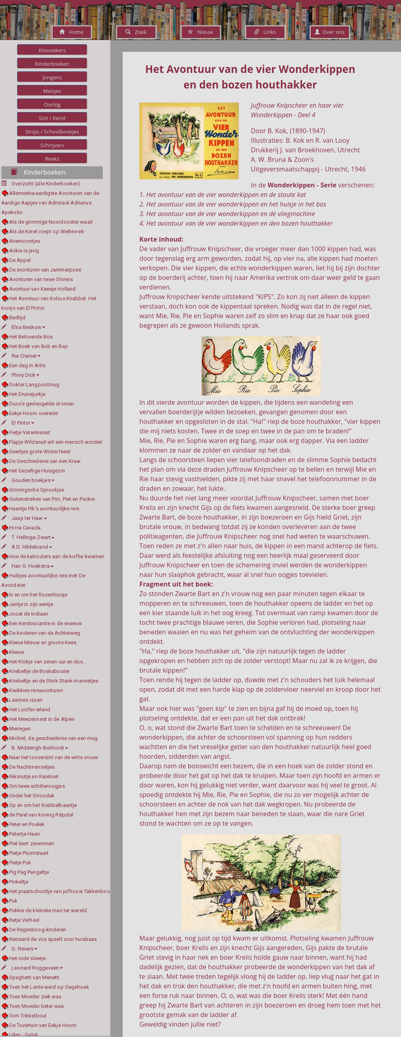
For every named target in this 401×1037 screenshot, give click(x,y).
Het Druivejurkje (27, 394)
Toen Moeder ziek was (35, 997)
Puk (13, 901)
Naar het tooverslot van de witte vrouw (53, 757)
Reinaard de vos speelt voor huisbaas (53, 939)
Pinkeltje (19, 882)
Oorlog (52, 104)
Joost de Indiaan (29, 614)
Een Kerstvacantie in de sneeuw (45, 623)
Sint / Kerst (52, 118)
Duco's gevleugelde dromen (41, 404)
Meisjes (52, 90)
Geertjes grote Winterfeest (40, 452)
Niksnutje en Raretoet (34, 776)
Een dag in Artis (27, 365)
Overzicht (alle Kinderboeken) (46, 184)
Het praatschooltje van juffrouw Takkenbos (59, 891)
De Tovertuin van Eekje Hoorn (43, 1025)
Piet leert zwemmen (32, 843)
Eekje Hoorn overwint (34, 413)
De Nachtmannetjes (32, 767)
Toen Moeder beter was (36, 1006)
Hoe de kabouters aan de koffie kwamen (57, 556)
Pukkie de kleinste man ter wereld (48, 910)
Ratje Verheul (24, 920)
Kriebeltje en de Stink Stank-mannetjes (54, 681)
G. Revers (19, 949)
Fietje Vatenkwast (30, 432)
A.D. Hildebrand (26, 547)
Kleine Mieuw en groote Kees (43, 642)
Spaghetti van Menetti (34, 977)
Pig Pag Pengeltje (29, 872)
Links (265, 31)
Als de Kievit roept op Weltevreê (46, 231)
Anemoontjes (25, 241)
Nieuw (200, 31)
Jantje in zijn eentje (31, 604)
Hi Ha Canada (25, 528)
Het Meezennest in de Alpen (42, 719)
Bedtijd (17, 318)
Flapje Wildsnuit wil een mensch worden (56, 442)
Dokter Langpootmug (34, 385)
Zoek (136, 31)
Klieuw (17, 652)
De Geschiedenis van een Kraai (45, 461)
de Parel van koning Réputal (41, 815)
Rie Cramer (21, 356)
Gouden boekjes (28, 480)
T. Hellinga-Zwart (28, 537)
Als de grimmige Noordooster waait (51, 222)
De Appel (20, 260)
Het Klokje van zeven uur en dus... (47, 662)
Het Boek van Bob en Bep (38, 346)
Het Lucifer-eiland (30, 709)
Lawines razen (26, 700)
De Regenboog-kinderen (38, 930)
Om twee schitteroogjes (37, 786)
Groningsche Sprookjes (37, 490)
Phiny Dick (20, 375)
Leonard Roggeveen (32, 968)
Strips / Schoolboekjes (52, 131)
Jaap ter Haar (24, 518)
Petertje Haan (24, 834)
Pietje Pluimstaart (29, 853)
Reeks (52, 158)
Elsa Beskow (23, 327)
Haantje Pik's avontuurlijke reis (44, 509)
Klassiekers (52, 50)
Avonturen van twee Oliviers (41, 279)
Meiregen (20, 729)
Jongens (52, 77)
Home (71, 31)
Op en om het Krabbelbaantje (43, 805)
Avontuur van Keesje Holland (42, 289)
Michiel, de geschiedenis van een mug (53, 738)
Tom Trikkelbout (28, 1016)
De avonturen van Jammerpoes (45, 270)
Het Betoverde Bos (31, 337)
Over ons (329, 31)
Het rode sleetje (27, 958)
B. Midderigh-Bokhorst (34, 748)
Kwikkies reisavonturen (36, 690)
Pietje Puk (20, 863)
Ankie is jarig (24, 251)
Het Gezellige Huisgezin (37, 471)
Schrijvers (52, 145)
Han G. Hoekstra (27, 566)
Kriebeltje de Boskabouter (39, 671)
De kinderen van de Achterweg (44, 633)
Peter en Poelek (27, 824)
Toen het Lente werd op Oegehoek (49, 987)
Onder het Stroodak (32, 796)
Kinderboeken (52, 63)
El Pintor (17, 423)
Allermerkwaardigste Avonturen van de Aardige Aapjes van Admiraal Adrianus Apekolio (50, 202)
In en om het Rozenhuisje (38, 595)
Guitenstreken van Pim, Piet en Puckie (52, 499)
